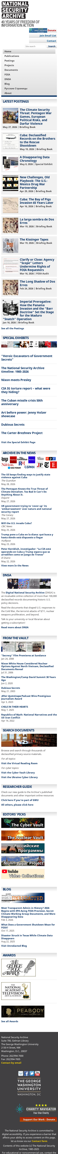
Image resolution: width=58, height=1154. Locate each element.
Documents (11, 69)
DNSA (7, 79)
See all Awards (9, 1021)
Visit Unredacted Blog (14, 945)
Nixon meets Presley (16, 380)
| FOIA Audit (29, 266)
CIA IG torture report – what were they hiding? (25, 390)
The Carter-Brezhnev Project (22, 433)
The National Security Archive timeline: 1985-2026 (22, 369)
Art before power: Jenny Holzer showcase (23, 414)
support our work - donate (39, 1119)
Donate (52, 30)
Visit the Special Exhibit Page (18, 442)
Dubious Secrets (12, 424)
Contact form (39, 1141)
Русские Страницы (15, 88)
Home (7, 51)
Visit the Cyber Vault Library (18, 772)
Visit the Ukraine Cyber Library (19, 777)
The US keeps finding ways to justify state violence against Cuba (25, 476)
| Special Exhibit (29, 163)
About (8, 93)
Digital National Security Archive (25, 592)
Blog (7, 83)
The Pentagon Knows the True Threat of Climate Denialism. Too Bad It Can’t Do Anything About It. (24, 491)
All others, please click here (17, 804)
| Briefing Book (29, 118)
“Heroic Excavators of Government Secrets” (26, 357)
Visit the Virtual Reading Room (19, 763)
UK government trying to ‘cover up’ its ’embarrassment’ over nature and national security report (26, 508)
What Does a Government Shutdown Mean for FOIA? (28, 926)
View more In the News (14, 565)
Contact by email (11, 1062)
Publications (11, 55)
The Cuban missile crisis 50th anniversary (22, 402)
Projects (9, 65)
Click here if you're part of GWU (20, 800)
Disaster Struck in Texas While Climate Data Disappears (27, 937)
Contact (51, 40)
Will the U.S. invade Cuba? (16, 523)
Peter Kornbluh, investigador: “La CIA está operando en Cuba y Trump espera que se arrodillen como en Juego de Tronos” (26, 551)
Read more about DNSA (14, 627)
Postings (9, 60)
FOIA (7, 74)
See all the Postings (12, 328)
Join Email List (48, 35)
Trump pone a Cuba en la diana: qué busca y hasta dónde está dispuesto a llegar (27, 536)
